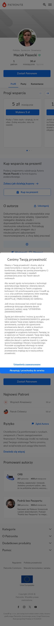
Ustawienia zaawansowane (27, 364)
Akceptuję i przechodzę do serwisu (27, 370)
